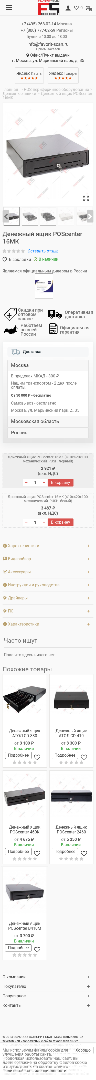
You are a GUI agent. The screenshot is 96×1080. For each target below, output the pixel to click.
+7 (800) (38, 30)
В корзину (60, 482)
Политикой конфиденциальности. (35, 1070)
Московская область (35, 421)
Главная (11, 89)
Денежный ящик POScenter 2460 (71, 829)
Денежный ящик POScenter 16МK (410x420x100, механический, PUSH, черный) (48, 459)
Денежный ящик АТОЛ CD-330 (24, 733)
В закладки (19, 259)
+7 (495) (39, 24)
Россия (19, 433)
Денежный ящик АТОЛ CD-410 (71, 733)
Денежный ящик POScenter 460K (24, 829)
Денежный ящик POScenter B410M (24, 926)
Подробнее (18, 755)
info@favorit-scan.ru (48, 44)
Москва (20, 365)
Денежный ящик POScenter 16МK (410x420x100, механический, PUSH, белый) (48, 499)
